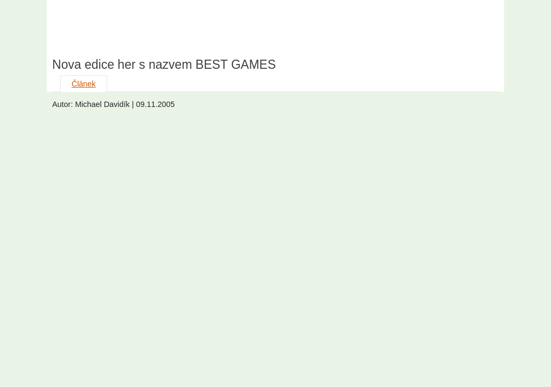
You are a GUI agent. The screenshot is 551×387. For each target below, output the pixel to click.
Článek (84, 84)
